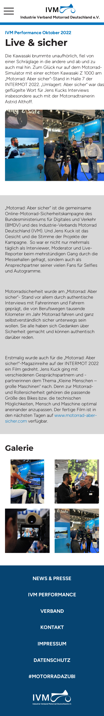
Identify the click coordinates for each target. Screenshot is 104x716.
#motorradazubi (52, 676)
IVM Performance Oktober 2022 (38, 32)
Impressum (52, 644)
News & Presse (52, 578)
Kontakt (52, 627)
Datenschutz (52, 660)
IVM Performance (52, 595)
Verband (52, 611)
